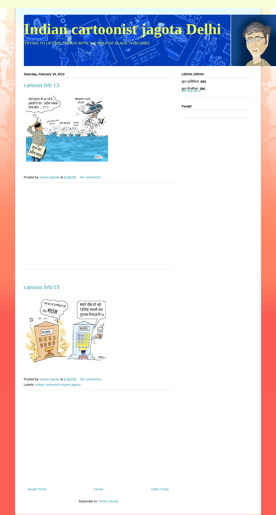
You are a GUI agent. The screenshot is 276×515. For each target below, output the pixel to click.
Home (98, 489)
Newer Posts (37, 489)
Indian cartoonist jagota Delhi (122, 29)
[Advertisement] (98, 229)
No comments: (91, 177)
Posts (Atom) (108, 501)
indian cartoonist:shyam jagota (58, 385)
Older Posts (160, 489)
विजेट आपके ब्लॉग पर (191, 91)
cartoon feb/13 (42, 287)
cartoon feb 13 (42, 85)
